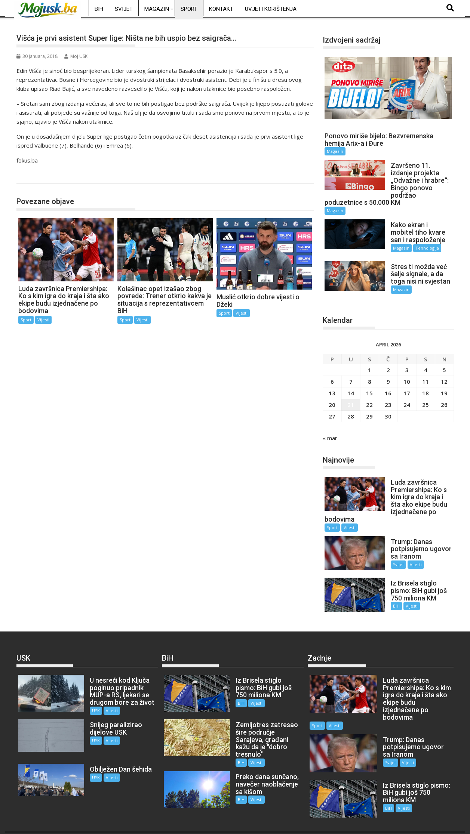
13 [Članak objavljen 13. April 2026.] (332, 386)
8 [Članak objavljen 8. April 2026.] (369, 375)
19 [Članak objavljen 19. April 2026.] (444, 386)
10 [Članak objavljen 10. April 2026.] (406, 375)
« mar (330, 431)
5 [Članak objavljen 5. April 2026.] (444, 363)
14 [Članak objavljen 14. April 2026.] (350, 386)
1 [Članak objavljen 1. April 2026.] (369, 363)
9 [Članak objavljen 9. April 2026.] (388, 375)
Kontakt (221, 9)
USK (89, 697)
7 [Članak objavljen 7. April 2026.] (351, 375)
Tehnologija (421, 248)
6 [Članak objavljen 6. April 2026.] (332, 375)
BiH (99, 9)
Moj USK (75, 56)
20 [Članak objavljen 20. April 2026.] (332, 398)
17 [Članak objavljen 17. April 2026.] (406, 386)
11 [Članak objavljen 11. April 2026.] (425, 375)
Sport (189, 9)
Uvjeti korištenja (271, 9)
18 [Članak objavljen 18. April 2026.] (425, 386)
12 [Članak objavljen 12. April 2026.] (444, 375)
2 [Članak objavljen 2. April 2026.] (388, 363)
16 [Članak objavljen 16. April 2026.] (388, 386)
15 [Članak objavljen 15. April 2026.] (369, 386)
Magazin (156, 9)
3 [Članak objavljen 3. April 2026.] (407, 363)
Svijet (124, 9)
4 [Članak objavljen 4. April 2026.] (425, 363)
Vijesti (43, 319)
